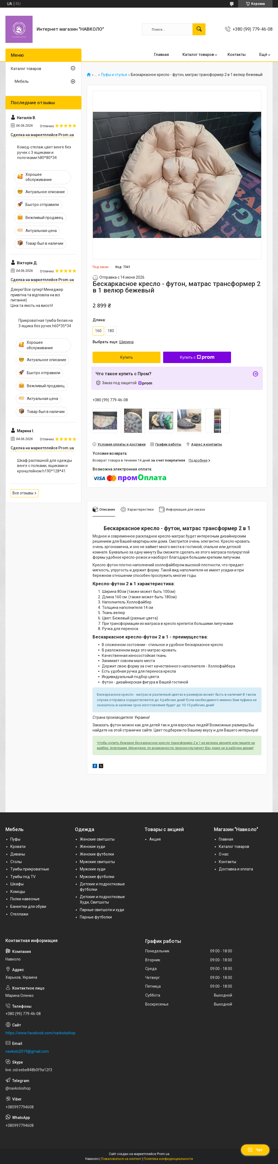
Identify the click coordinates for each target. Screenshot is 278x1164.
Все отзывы (22, 493)
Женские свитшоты (97, 839)
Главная (161, 54)
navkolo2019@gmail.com (27, 1051)
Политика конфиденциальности (168, 1159)
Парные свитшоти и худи (102, 910)
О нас (224, 854)
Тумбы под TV (23, 876)
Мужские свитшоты (97, 862)
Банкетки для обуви (28, 906)
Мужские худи (92, 869)
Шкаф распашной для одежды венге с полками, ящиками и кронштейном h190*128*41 (44, 465)
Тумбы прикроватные (29, 869)
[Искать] (199, 29)
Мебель (22, 81)
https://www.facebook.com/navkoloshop (40, 1033)
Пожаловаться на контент (121, 1159)
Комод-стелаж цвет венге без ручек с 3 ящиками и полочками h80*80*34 (44, 152)
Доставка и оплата (236, 869)
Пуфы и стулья (114, 75)
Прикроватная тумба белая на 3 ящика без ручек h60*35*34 (45, 323)
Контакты (237, 54)
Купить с (197, 357)
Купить (126, 357)
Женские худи (92, 846)
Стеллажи (19, 914)
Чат (255, 1149)
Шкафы (17, 884)
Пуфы (15, 839)
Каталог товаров (198, 54)
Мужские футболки (97, 876)
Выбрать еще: (113, 342)
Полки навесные (25, 899)
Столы (16, 862)
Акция (155, 839)
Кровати (18, 846)
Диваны (17, 854)
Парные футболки (96, 917)
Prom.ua (163, 1154)
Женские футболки (97, 854)
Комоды (17, 891)
